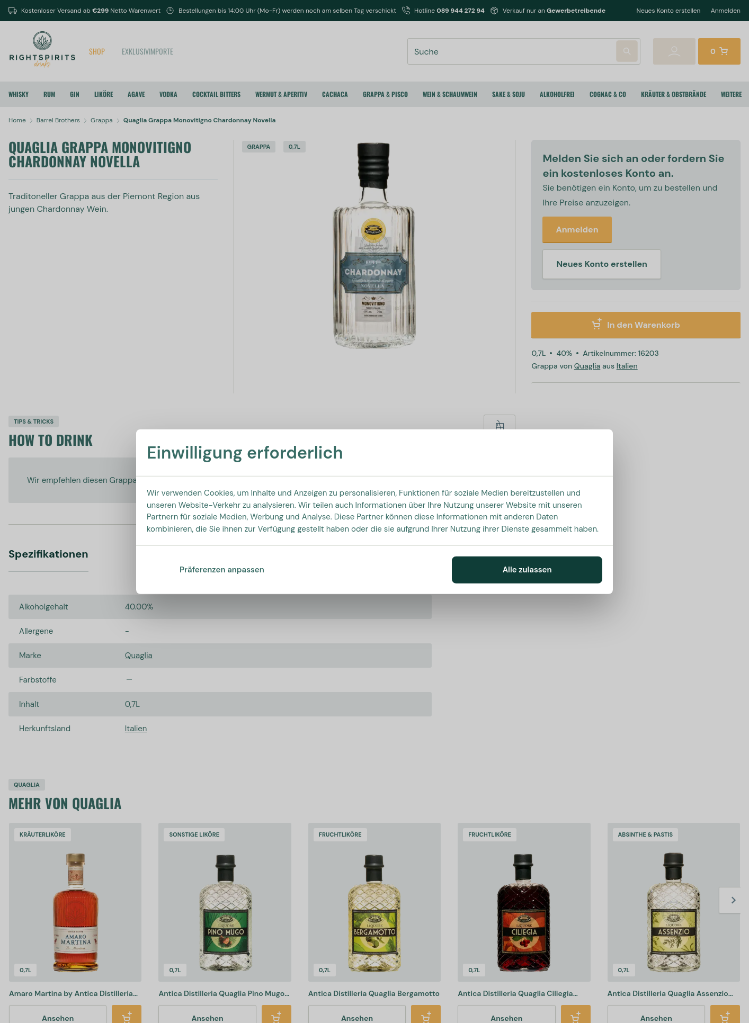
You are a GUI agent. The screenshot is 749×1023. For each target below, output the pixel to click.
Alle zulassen (527, 569)
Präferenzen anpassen (222, 569)
